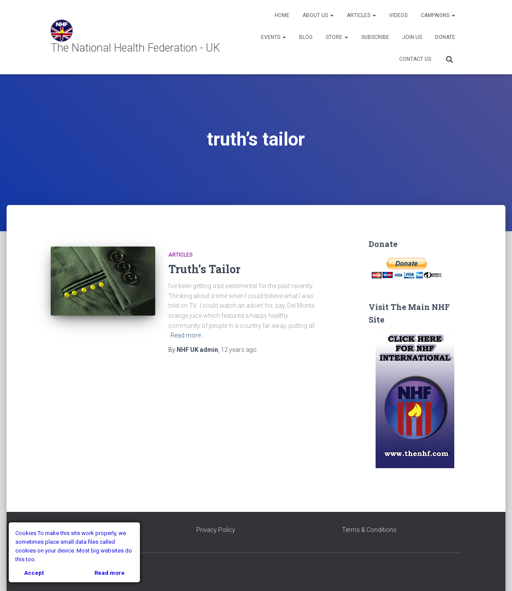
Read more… (188, 335)
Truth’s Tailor (204, 269)
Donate (445, 37)
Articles (361, 15)
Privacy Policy (215, 529)
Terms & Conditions (369, 529)
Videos (398, 15)
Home (282, 15)
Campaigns (438, 15)
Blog (306, 37)
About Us (318, 15)
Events (273, 37)
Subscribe (375, 37)
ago (239, 349)
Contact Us (415, 59)
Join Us (412, 37)
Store (337, 37)
